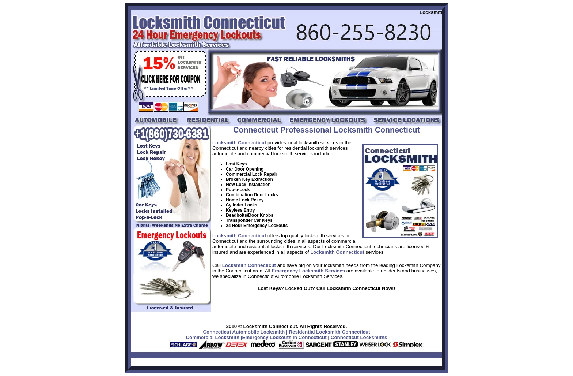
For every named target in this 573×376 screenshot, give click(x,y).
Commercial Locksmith (212, 337)
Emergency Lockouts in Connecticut (284, 337)
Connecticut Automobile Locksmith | (245, 332)
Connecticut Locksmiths (359, 337)
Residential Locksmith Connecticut (329, 332)
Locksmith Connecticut (239, 142)
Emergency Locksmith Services (308, 270)
